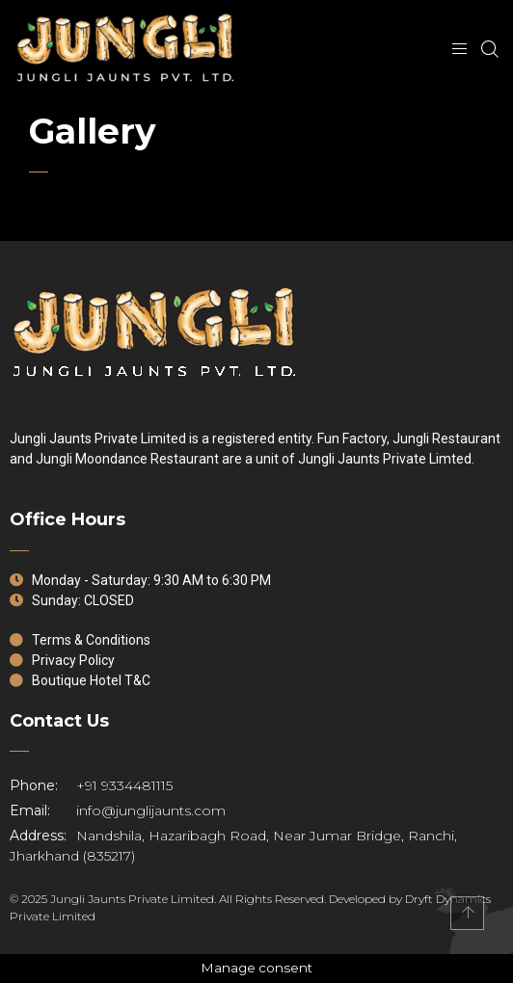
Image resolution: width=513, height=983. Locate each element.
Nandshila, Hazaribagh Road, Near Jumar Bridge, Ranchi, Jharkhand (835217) (233, 845)
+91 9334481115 (91, 786)
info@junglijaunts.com (118, 811)
